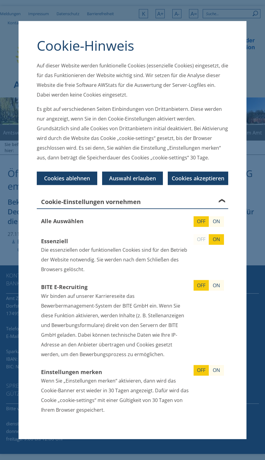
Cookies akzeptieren (198, 178)
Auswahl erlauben (132, 178)
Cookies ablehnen (67, 178)
